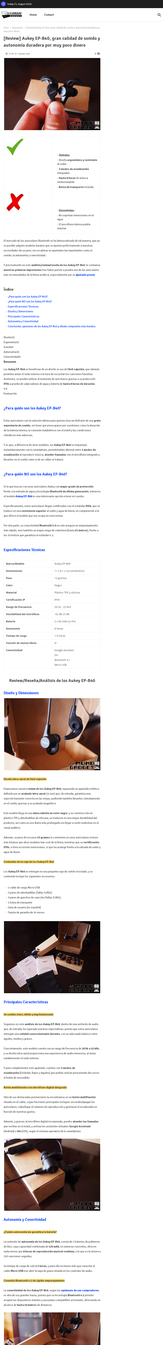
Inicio (6, 27)
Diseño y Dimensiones (20, 311)
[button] (159, 15)
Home (33, 15)
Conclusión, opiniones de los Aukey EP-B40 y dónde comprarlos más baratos (51, 326)
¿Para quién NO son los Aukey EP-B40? (30, 301)
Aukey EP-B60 (24, 496)
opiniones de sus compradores (80, 1290)
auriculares (17, 27)
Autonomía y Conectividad (23, 321)
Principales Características (23, 316)
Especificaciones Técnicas (23, 306)
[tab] (33, 15)
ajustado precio (85, 274)
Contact (49, 15)
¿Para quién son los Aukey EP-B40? (28, 296)
